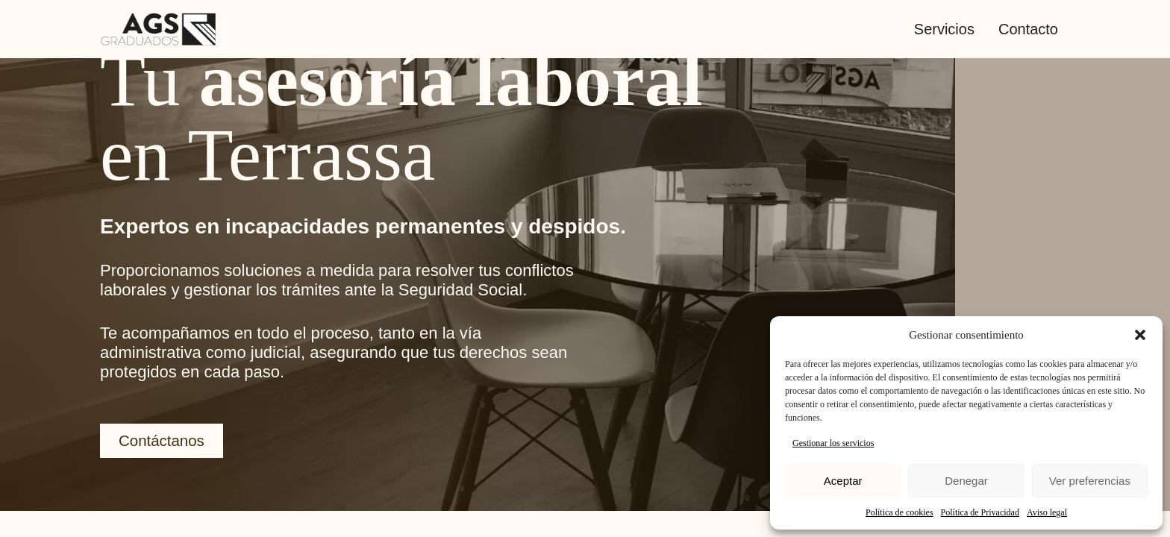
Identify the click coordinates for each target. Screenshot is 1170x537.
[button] (1140, 334)
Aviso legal (1047, 512)
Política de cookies (899, 512)
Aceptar (843, 480)
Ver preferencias (1089, 480)
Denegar (966, 480)
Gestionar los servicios (833, 443)
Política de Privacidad (980, 512)
